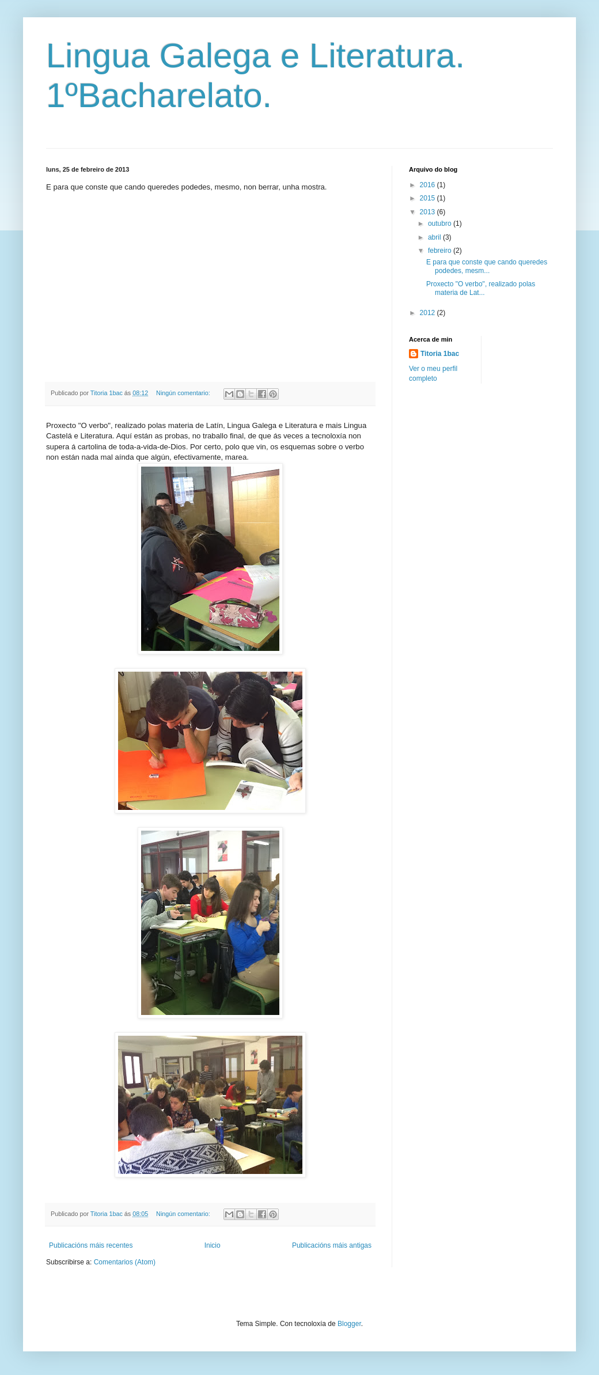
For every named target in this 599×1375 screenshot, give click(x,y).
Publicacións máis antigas (331, 1245)
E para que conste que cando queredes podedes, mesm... (486, 266)
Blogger (349, 1324)
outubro (440, 223)
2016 (428, 185)
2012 (428, 313)
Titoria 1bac (439, 354)
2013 (428, 212)
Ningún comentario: (184, 392)
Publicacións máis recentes (90, 1245)
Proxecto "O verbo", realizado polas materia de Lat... (480, 288)
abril (435, 237)
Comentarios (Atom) (125, 1262)
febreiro (440, 251)
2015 (428, 198)
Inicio (212, 1245)
